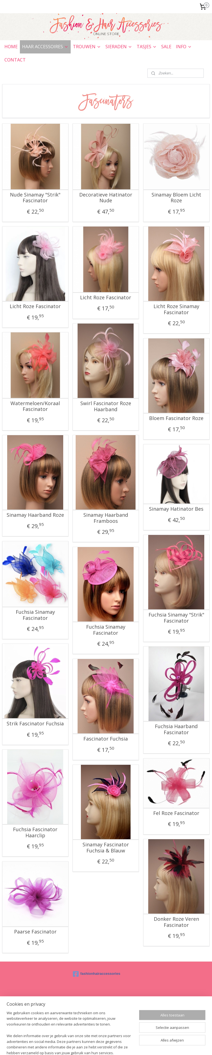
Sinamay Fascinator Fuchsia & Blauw (106, 848)
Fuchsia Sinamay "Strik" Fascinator (176, 618)
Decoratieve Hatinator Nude (105, 198)
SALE (166, 47)
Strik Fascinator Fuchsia (35, 724)
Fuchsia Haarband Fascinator (176, 729)
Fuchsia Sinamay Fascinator (35, 615)
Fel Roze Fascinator (176, 813)
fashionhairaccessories (96, 974)
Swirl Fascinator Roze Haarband (105, 406)
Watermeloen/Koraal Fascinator (35, 406)
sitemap (95, 1045)
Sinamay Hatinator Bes (176, 509)
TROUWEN (87, 47)
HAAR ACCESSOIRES (45, 47)
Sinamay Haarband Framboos (105, 518)
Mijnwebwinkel (176, 1045)
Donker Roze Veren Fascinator (176, 922)
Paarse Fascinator (35, 932)
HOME (11, 47)
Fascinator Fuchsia (105, 739)
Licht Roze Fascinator (35, 306)
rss (106, 1045)
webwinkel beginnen (127, 1045)
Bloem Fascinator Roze (176, 418)
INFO (184, 47)
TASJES (147, 47)
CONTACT (15, 60)
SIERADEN (118, 47)
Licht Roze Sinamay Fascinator (176, 309)
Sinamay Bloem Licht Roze (176, 198)
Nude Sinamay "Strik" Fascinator (35, 198)
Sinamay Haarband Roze (35, 515)
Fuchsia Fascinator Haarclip (35, 832)
